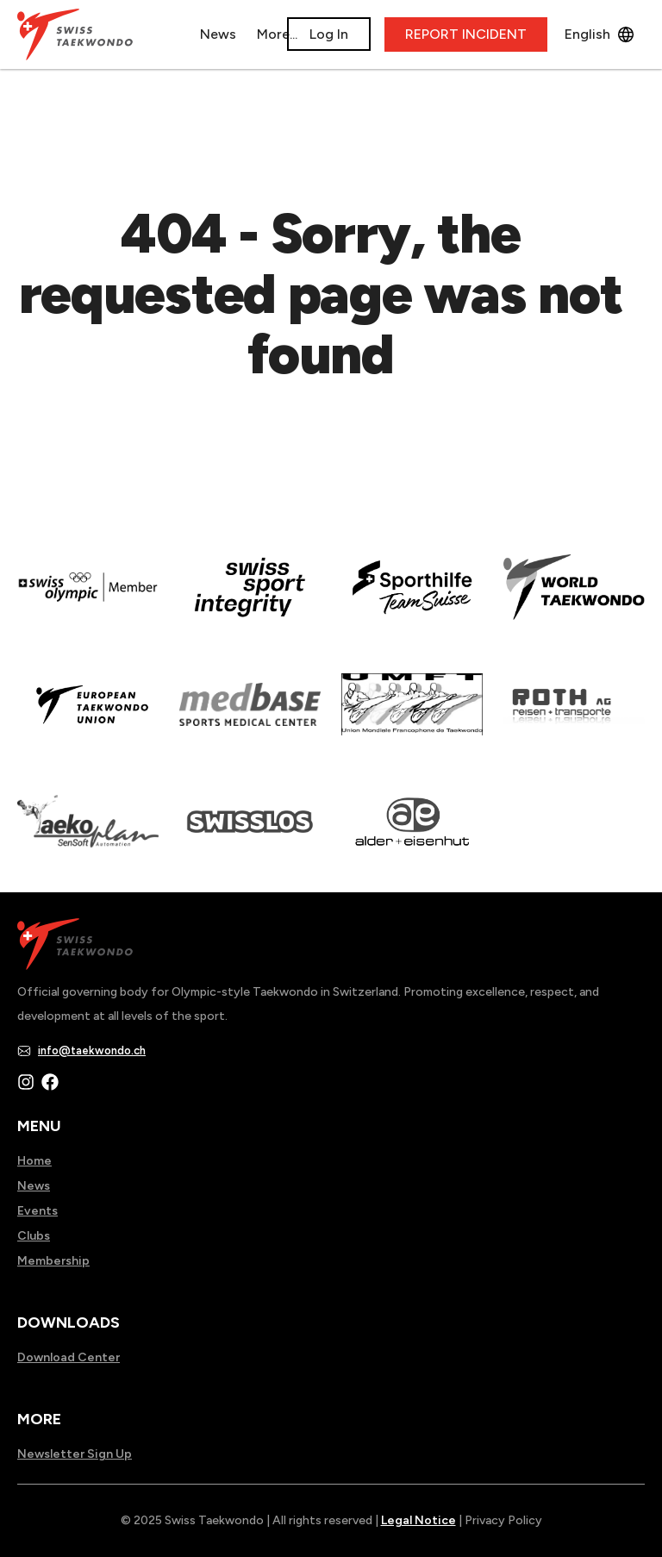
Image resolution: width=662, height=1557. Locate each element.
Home (34, 1161)
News (33, 1186)
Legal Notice (418, 1520)
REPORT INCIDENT (466, 34)
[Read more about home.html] (250, 833)
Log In (328, 34)
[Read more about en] (250, 599)
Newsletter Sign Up (74, 1454)
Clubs (33, 1236)
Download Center (68, 1357)
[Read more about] (88, 599)
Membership (53, 1261)
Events (37, 1211)
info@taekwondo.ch (92, 1050)
